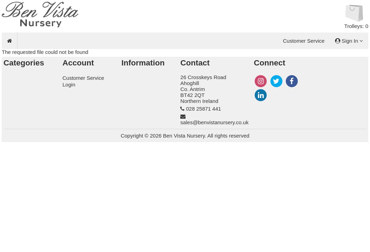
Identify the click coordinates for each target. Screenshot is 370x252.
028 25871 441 (203, 109)
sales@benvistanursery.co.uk (214, 122)
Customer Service (304, 41)
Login (69, 85)
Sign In (349, 41)
